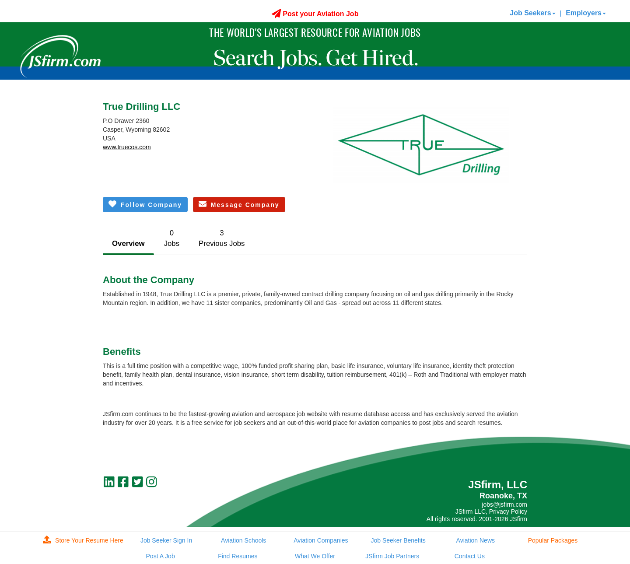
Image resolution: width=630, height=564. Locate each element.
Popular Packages (553, 540)
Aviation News (475, 540)
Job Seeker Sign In (166, 540)
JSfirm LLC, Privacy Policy (491, 511)
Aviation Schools (243, 540)
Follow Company (145, 204)
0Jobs (171, 238)
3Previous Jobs (222, 238)
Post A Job (160, 556)
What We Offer (315, 556)
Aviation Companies (321, 540)
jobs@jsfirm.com (504, 504)
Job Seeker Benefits (398, 540)
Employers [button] (586, 13)
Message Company (239, 204)
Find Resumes (237, 556)
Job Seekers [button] (532, 13)
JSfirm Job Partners (392, 556)
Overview (128, 243)
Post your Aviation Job (315, 14)
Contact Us (470, 556)
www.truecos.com (127, 147)
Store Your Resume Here (83, 540)
